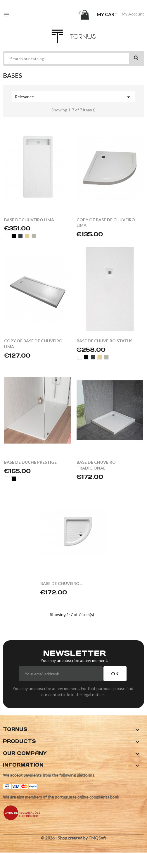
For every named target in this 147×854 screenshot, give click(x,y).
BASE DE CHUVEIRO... (61, 583)
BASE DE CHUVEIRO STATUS (104, 340)
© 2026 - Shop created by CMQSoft (73, 837)
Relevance (73, 97)
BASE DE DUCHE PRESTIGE (30, 462)
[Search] (73, 58)
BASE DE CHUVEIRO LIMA (29, 219)
